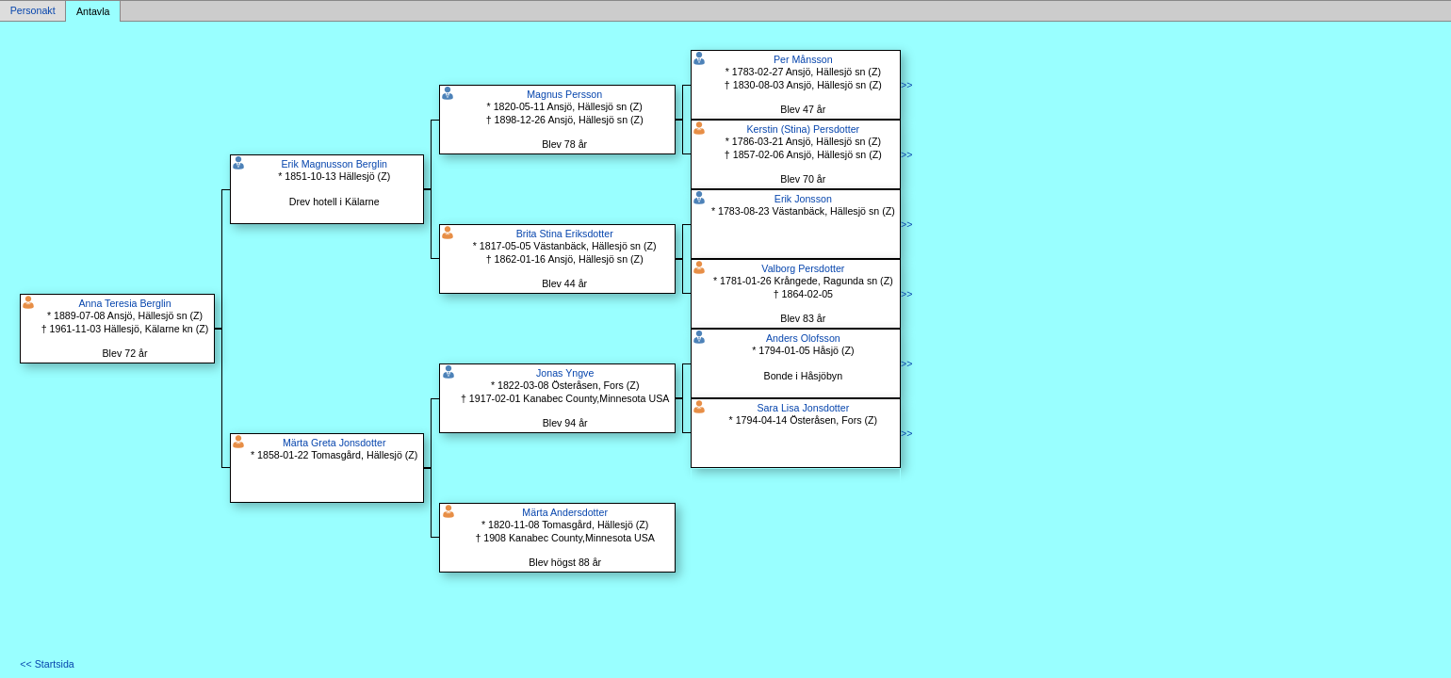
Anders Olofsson (803, 338)
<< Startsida (46, 664)
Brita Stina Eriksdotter (564, 233)
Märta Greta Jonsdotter (334, 442)
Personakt (33, 11)
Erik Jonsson (803, 198)
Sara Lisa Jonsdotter (803, 407)
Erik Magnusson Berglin (334, 164)
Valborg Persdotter (802, 268)
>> (906, 84)
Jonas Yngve (565, 373)
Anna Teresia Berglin (124, 303)
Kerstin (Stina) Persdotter (803, 129)
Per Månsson (803, 59)
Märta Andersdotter (565, 512)
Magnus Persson (564, 94)
